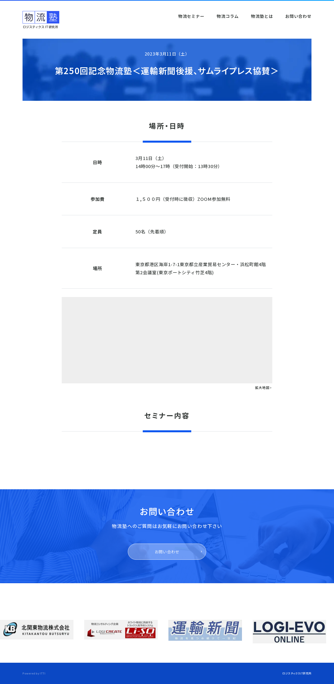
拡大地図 (263, 387)
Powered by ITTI (34, 673)
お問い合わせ (167, 552)
